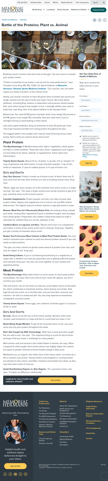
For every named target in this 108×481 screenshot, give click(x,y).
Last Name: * (84, 106)
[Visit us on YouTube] (16, 474)
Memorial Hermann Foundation (93, 422)
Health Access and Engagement (66, 410)
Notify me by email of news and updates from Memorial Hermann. (91, 138)
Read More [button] (89, 217)
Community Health (67, 436)
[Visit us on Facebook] (10, 474)
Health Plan (90, 433)
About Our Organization (68, 406)
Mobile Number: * (85, 126)
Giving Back (64, 432)
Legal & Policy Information (91, 407)
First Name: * (84, 96)
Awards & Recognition (68, 413)
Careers (89, 438)
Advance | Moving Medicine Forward (45, 425)
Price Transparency (82, 2)
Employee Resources (94, 401)
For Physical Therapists (47, 414)
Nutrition (23, 20)
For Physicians (44, 408)
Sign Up (89, 163)
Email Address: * (85, 116)
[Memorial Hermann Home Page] (14, 8)
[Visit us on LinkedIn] (5, 474)
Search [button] (99, 2)
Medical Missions (66, 439)
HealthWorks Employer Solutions (68, 423)
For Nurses (43, 411)
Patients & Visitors (80, 10)
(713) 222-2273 (22, 2)
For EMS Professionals (47, 416)
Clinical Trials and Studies (45, 440)
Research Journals (46, 443)
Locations (51, 10)
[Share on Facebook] (99, 20)
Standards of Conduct (47, 422)
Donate (47, 2)
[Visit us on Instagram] (25, 474)
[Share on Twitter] (104, 20)
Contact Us (64, 426)
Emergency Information (68, 419)
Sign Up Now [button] (15, 466)
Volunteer (63, 442)
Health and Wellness (9, 20)
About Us (63, 401)
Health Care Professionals (44, 402)
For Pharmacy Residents (48, 419)
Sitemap (103, 464)
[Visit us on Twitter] (21, 474)
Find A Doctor (63, 10)
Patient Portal (98, 10)
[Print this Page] (94, 20)
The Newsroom (65, 416)
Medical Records (66, 2)
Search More (56, 380)
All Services (38, 10)
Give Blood (64, 445)
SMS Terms (87, 155)
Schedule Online (35, 2)
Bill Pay (55, 2)
